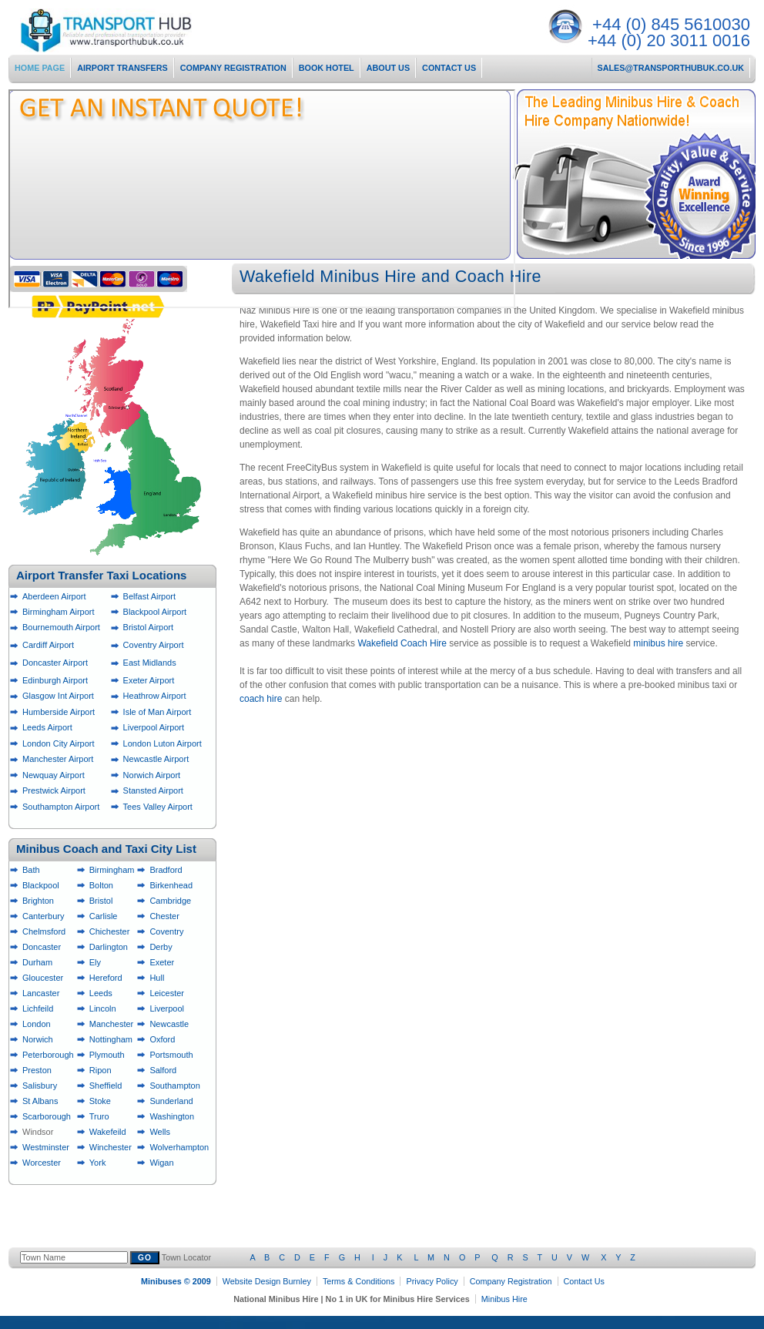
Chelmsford (43, 931)
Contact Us (584, 1281)
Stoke (100, 1101)
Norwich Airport (152, 775)
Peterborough (48, 1054)
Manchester (111, 1024)
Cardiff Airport (48, 644)
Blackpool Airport (155, 611)
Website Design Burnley (267, 1281)
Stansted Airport (153, 790)
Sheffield (105, 1085)
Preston (37, 1070)
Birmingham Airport (58, 611)
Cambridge (170, 900)
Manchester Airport (57, 759)
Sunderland (171, 1101)
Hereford (105, 977)
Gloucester (42, 977)
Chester (164, 916)
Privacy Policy (431, 1281)
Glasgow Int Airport (58, 695)
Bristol (101, 900)
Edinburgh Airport (55, 680)
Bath (31, 869)
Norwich (37, 1039)
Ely (95, 962)
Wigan (161, 1162)
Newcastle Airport (156, 759)
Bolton (101, 885)
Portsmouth (171, 1054)
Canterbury (43, 916)
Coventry (166, 931)
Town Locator (398, 1257)
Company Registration (511, 1281)
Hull (156, 977)
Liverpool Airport (154, 727)
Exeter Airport (149, 680)
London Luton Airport (162, 743)
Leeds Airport (47, 727)
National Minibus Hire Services (132, 30)
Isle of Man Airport (157, 712)
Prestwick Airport (53, 790)
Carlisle (103, 916)
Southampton (174, 1085)
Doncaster (41, 946)
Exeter (161, 962)
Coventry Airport (153, 644)
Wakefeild (107, 1131)
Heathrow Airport (154, 695)
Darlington (108, 946)
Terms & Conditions (359, 1281)
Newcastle (169, 1024)
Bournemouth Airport (61, 627)
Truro (99, 1116)
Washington (171, 1116)
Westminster (45, 1147)
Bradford (165, 869)
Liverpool (166, 1008)
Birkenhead (171, 885)
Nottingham (110, 1039)
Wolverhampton (179, 1147)
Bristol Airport (148, 627)
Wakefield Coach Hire (402, 643)
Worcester (41, 1162)
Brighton (38, 900)
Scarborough (46, 1116)
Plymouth (107, 1054)
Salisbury (39, 1085)
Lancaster (40, 993)
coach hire (261, 698)
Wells (159, 1131)
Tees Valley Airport (158, 806)
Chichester (109, 931)
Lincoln (102, 1008)
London (36, 1024)
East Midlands (149, 662)
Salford (162, 1070)
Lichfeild (37, 1008)
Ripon (100, 1070)
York (97, 1162)
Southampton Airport (60, 806)
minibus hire (658, 643)
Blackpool (40, 885)
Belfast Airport (149, 596)
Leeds (100, 993)
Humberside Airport (58, 712)
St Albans (40, 1101)
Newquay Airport (53, 775)
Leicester (166, 993)
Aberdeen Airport (54, 596)
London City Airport (58, 743)
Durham (37, 962)
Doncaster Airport (55, 662)
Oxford (162, 1039)
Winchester (110, 1147)
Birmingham (112, 869)
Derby (160, 946)
